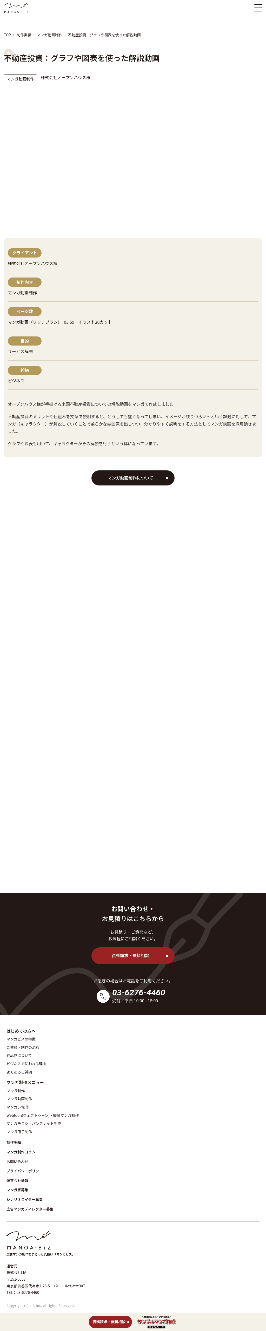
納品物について (19, 1055)
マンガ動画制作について (130, 478)
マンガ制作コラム (21, 1151)
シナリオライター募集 (24, 1199)
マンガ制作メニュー (25, 1082)
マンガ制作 (15, 1090)
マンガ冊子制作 (19, 1131)
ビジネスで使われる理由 (26, 1063)
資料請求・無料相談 (130, 955)
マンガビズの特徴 (21, 1039)
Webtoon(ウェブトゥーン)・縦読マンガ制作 (42, 1115)
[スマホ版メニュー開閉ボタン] (258, 7)
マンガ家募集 (17, 1189)
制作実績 (24, 34)
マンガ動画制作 (49, 34)
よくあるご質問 (19, 1072)
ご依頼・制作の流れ (22, 1047)
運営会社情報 (17, 1180)
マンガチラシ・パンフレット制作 (33, 1123)
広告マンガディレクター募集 (29, 1209)
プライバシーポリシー (24, 1170)
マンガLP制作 (17, 1107)
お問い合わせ (17, 1161)
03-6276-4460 (138, 992)
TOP (7, 34)
